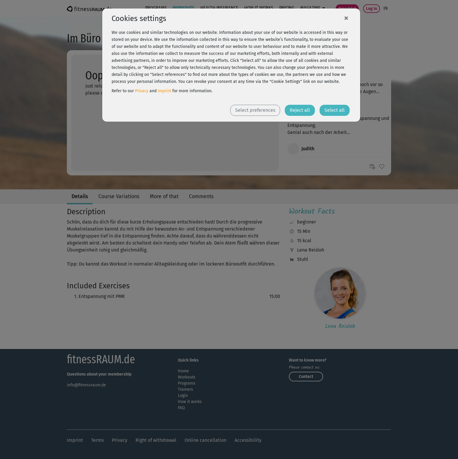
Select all (335, 110)
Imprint (164, 90)
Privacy (141, 90)
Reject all (300, 110)
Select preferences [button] (255, 110)
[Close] (346, 17)
